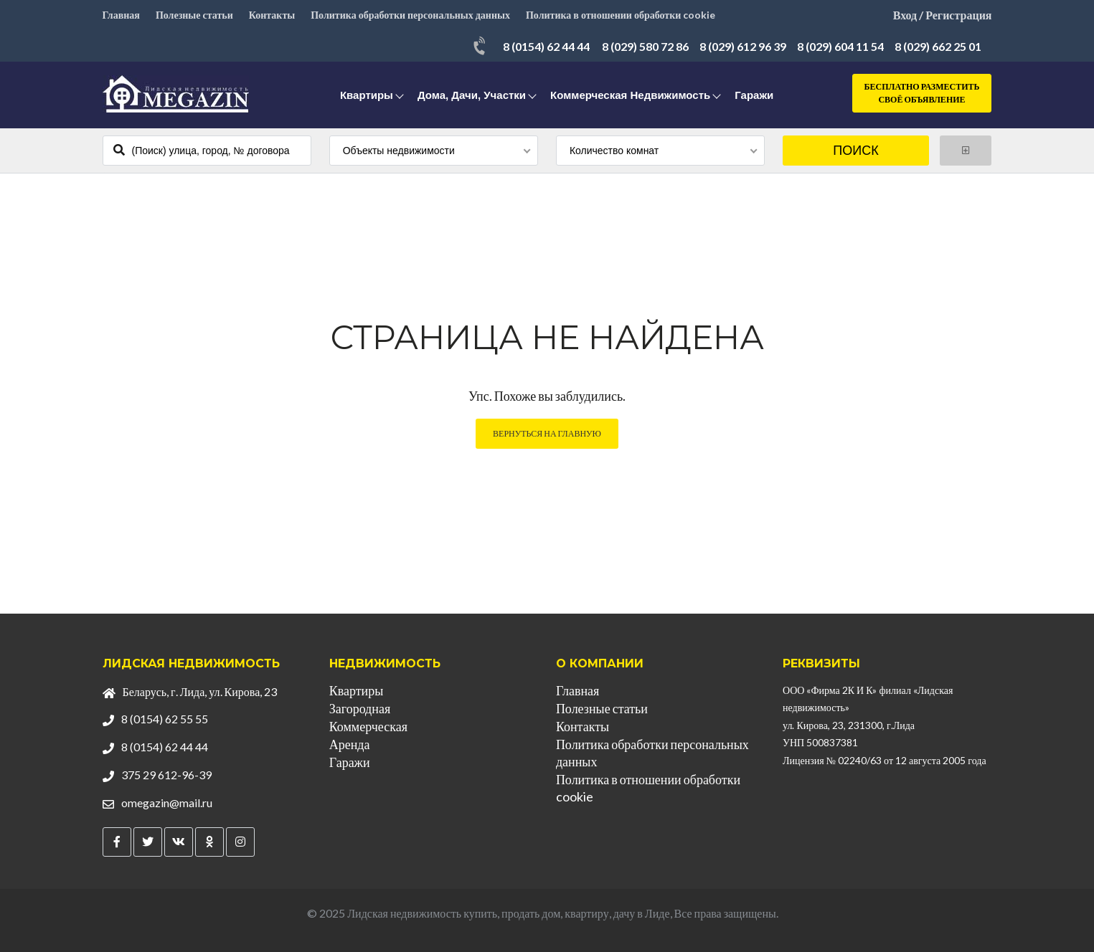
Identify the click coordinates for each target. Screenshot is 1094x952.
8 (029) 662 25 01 (938, 46)
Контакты (272, 15)
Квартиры (366, 95)
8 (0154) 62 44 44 (546, 46)
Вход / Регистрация (942, 15)
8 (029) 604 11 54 (840, 46)
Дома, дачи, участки (472, 95)
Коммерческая (368, 726)
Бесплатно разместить (922, 93)
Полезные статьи (194, 15)
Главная (121, 15)
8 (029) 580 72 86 (645, 46)
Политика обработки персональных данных (410, 15)
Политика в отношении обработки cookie (620, 15)
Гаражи (754, 95)
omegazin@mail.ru (166, 802)
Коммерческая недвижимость (630, 95)
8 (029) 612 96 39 (742, 46)
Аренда (349, 744)
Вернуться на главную (547, 433)
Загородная (359, 708)
